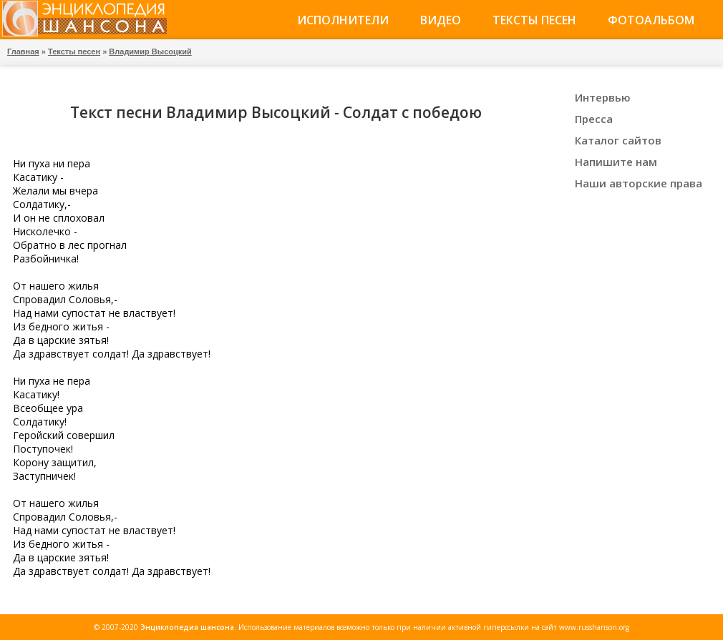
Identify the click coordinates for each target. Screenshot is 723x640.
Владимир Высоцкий (150, 51)
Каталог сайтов (618, 140)
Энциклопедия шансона (187, 627)
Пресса (594, 119)
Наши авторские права (638, 183)
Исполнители (343, 20)
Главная (23, 51)
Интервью (603, 97)
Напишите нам (616, 161)
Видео (440, 20)
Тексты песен (534, 20)
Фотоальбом (651, 20)
